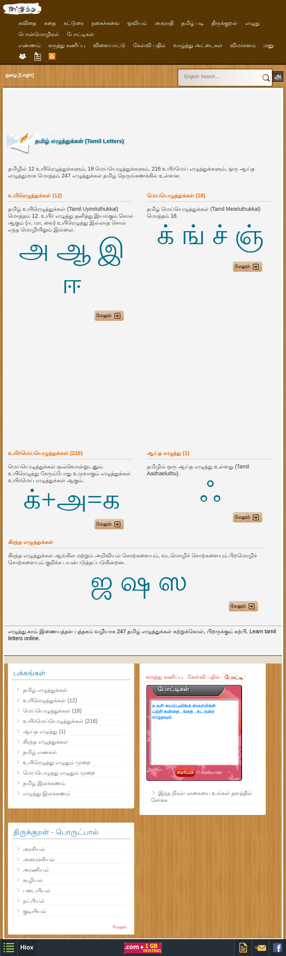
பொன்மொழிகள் (38, 34)
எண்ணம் (29, 45)
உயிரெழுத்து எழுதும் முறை (57, 762)
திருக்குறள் (224, 23)
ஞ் (249, 235)
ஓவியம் (137, 23)
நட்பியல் (34, 901)
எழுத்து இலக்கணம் (46, 793)
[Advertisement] (145, 109)
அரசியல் (34, 849)
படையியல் (36, 890)
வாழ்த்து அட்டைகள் (198, 45)
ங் (193, 235)
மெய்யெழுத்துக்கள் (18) (52, 711)
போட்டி (233, 677)
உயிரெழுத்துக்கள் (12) (50, 700)
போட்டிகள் (80, 34)
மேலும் (119, 926)
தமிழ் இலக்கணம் (44, 783)
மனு (268, 45)
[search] (211, 73)
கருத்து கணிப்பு (66, 45)
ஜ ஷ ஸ (138, 581)
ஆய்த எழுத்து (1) (44, 731)
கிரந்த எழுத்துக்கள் (45, 742)
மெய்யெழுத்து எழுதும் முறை (59, 773)
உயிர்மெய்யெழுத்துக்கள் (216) (60, 721)
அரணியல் (36, 870)
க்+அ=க (71, 499)
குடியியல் (34, 911)
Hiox (27, 947)
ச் (219, 235)
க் (165, 235)
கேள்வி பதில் (149, 45)
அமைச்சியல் (39, 859)
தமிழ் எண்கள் (40, 752)
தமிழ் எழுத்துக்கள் (45, 690)
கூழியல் (33, 880)
